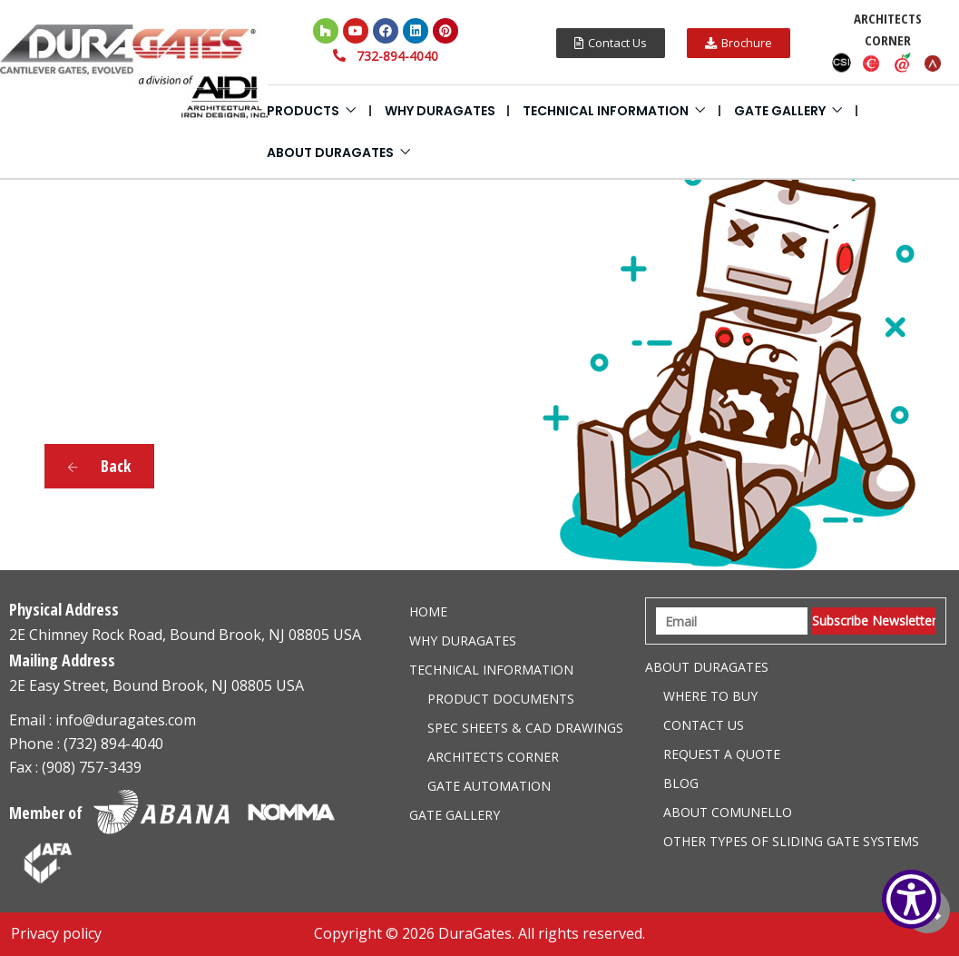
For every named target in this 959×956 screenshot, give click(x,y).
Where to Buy (710, 696)
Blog (681, 783)
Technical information (606, 111)
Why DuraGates (440, 111)
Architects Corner (493, 756)
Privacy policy (56, 933)
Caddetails (872, 62)
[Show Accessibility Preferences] (911, 899)
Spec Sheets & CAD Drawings (525, 727)
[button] (610, 43)
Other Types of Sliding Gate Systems (791, 841)
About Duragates (330, 152)
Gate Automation (489, 785)
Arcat (933, 62)
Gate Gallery (780, 111)
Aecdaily (902, 62)
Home (428, 611)
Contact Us (703, 725)
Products (303, 111)
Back (99, 466)
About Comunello (727, 812)
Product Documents (500, 698)
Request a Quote (721, 754)
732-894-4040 (397, 55)
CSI (841, 62)
